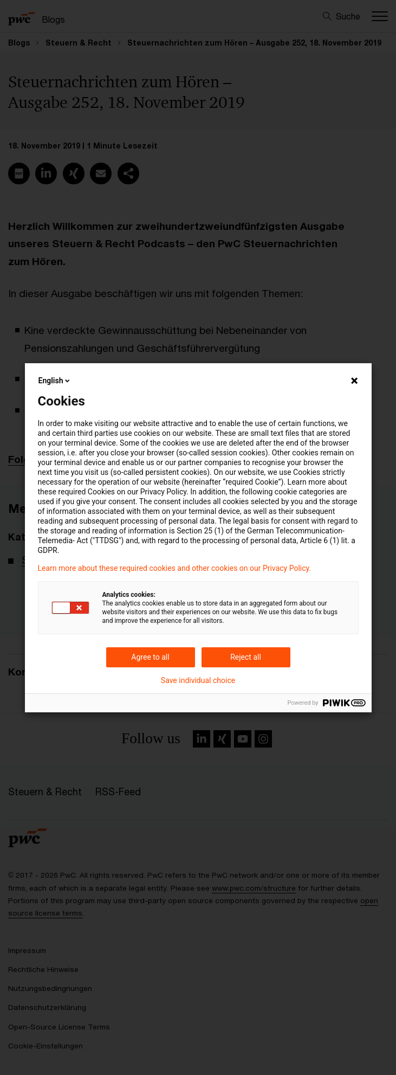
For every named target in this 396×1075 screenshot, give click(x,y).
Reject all (245, 657)
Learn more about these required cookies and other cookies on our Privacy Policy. (174, 568)
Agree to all (150, 657)
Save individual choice (198, 680)
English (55, 380)
